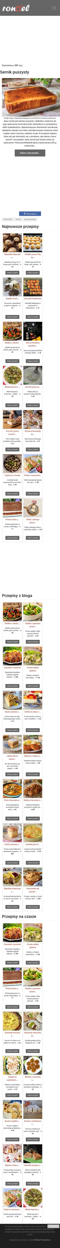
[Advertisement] (30, 40)
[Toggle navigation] (54, 8)
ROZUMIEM (53, 1226)
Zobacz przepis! (12, 273)
